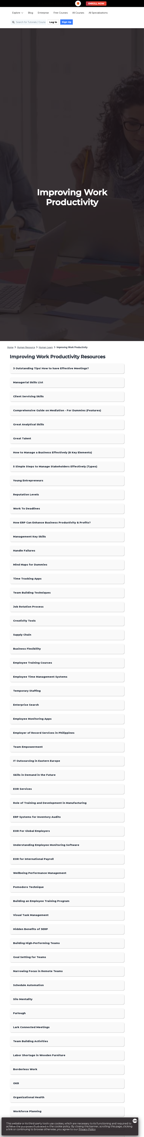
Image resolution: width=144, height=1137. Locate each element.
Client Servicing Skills (28, 396)
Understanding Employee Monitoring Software (46, 845)
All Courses (75, 13)
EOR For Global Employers (31, 831)
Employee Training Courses (32, 662)
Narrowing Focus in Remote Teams (38, 971)
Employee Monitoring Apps (32, 718)
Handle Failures (24, 550)
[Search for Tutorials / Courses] (25, 22)
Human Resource (26, 348)
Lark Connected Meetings (31, 1027)
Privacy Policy (87, 1129)
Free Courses (57, 13)
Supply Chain (22, 634)
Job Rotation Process (28, 606)
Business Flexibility (27, 648)
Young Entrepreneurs (28, 480)
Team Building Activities (30, 1041)
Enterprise (39, 13)
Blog (27, 13)
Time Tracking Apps (27, 578)
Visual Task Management (31, 915)
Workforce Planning (27, 1111)
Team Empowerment (28, 746)
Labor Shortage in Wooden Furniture (39, 1055)
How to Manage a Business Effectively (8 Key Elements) (52, 452)
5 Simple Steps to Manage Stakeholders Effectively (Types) (55, 466)
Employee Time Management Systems (40, 676)
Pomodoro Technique (28, 887)
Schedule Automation (28, 985)
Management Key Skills (29, 536)
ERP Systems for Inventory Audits (37, 817)
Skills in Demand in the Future (34, 774)
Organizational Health (28, 1097)
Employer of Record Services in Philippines (43, 732)
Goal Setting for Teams (29, 957)
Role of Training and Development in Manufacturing (50, 802)
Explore (14, 13)
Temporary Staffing (27, 690)
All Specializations (94, 13)
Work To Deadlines (26, 508)
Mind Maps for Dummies (30, 564)
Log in (50, 22)
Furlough (19, 1013)
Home (10, 348)
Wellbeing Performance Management (39, 873)
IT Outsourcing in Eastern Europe (36, 760)
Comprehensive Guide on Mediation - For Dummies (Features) (57, 410)
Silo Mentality (22, 999)
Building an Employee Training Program (41, 901)
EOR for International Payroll (33, 859)
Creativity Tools (24, 620)
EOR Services (22, 788)
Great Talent (22, 438)
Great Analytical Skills (28, 424)
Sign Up (63, 22)
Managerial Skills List (28, 382)
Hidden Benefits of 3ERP (30, 929)
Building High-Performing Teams (36, 943)
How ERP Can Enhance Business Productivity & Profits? (52, 522)
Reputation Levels (26, 494)
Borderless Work (25, 1069)
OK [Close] (135, 1120)
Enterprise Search (26, 704)
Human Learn (46, 348)
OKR (16, 1083)
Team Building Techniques (32, 592)
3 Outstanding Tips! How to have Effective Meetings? (51, 368)
